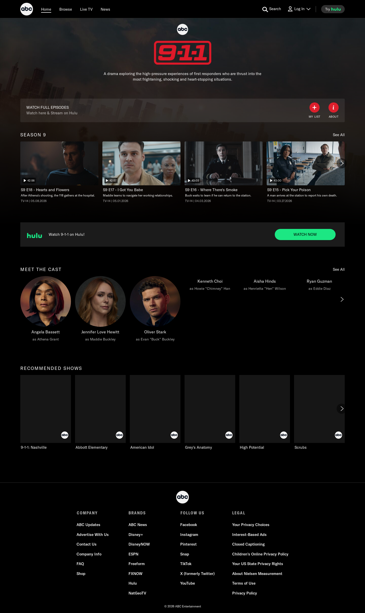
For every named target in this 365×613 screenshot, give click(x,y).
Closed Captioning (248, 544)
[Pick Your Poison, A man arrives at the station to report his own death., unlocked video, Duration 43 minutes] (306, 172)
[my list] (314, 110)
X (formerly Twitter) (197, 573)
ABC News (138, 524)
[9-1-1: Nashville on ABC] (45, 412)
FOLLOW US (192, 513)
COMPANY (87, 513)
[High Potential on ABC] (264, 412)
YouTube (187, 583)
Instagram (189, 534)
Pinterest (188, 544)
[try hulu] (333, 9)
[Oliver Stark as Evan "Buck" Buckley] (155, 310)
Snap (184, 554)
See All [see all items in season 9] (339, 134)
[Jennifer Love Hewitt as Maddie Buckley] (100, 310)
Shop (81, 573)
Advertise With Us (93, 534)
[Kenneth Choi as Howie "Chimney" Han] (210, 284)
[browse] (65, 9)
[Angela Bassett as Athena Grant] (45, 310)
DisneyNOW (139, 544)
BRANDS (137, 513)
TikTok (185, 564)
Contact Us (87, 544)
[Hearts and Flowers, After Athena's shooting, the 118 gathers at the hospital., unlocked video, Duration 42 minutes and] (59, 172)
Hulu (133, 583)
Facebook (188, 524)
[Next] (342, 163)
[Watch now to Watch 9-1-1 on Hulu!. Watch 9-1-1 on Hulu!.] (305, 234)
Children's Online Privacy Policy (260, 554)
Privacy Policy (244, 593)
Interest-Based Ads (249, 534)
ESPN (133, 554)
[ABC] (26, 10)
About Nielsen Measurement (257, 573)
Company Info (89, 554)
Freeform (137, 564)
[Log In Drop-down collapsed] (299, 9)
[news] (105, 9)
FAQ (80, 564)
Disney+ (136, 534)
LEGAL (238, 513)
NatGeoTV (137, 593)
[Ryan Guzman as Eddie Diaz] (319, 284)
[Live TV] (86, 9)
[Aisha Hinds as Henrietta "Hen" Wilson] (264, 284)
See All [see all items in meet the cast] (339, 269)
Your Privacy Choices (250, 524)
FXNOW (135, 573)
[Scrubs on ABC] (319, 412)
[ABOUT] (333, 110)
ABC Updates (89, 524)
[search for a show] (271, 9)
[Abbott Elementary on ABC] (100, 412)
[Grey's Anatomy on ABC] (210, 412)
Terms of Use (243, 583)
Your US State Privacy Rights (257, 564)
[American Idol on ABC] (155, 412)
